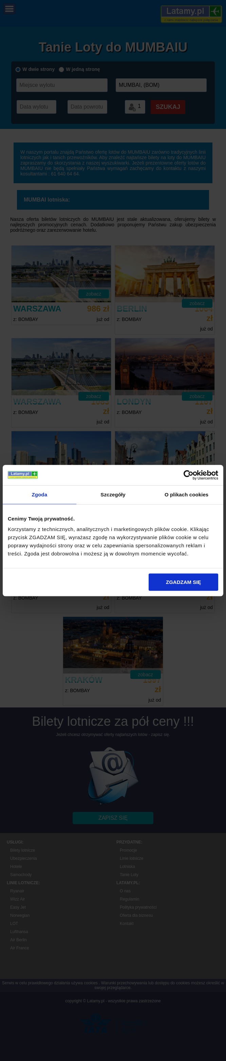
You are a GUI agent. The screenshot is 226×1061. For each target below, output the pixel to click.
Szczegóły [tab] (112, 494)
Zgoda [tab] (40, 494)
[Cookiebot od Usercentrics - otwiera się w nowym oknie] (188, 475)
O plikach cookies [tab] (186, 494)
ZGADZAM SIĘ (183, 582)
